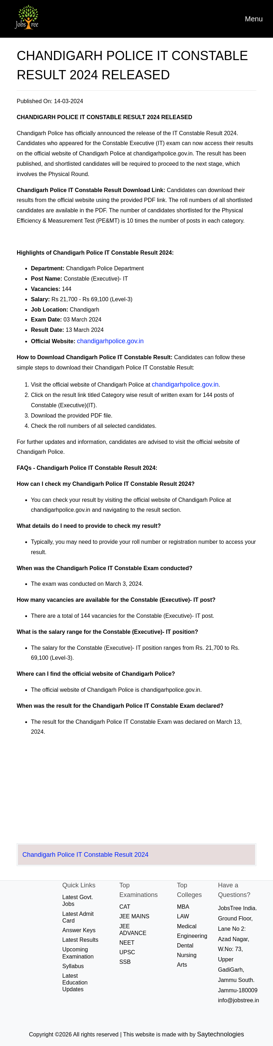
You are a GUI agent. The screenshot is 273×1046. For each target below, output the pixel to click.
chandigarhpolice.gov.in (110, 341)
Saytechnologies (220, 1034)
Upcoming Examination (77, 952)
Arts (182, 965)
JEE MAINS (134, 916)
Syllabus (73, 966)
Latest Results (80, 940)
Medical (187, 926)
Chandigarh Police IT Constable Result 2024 (85, 854)
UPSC (127, 952)
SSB (125, 962)
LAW (183, 916)
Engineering (192, 936)
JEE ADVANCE (132, 929)
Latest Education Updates (74, 982)
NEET (127, 943)
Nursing (187, 955)
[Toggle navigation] (253, 19)
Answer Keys (78, 930)
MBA (183, 907)
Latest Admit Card (77, 917)
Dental (185, 946)
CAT (124, 907)
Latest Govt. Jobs (77, 900)
